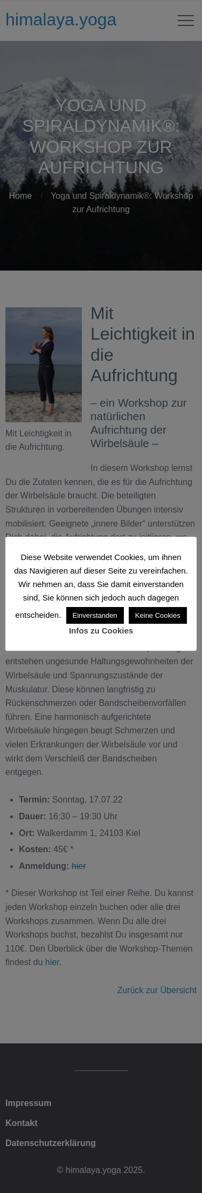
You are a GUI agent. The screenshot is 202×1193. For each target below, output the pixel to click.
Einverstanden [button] (95, 615)
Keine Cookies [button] (157, 615)
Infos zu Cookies (101, 630)
